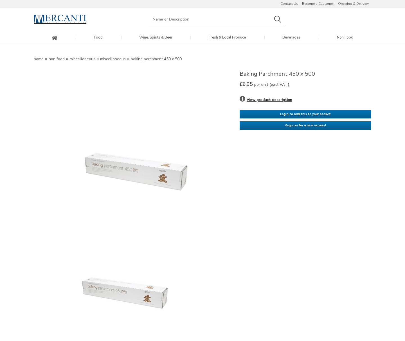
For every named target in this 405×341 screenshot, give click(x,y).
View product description (269, 99)
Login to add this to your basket (305, 114)
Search (277, 19)
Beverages (291, 37)
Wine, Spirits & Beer (155, 37)
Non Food (345, 37)
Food (98, 37)
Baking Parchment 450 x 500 (156, 59)
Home (39, 59)
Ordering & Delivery (353, 3)
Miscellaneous (82, 59)
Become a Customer (318, 3)
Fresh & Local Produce (227, 37)
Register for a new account (306, 125)
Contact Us (289, 3)
